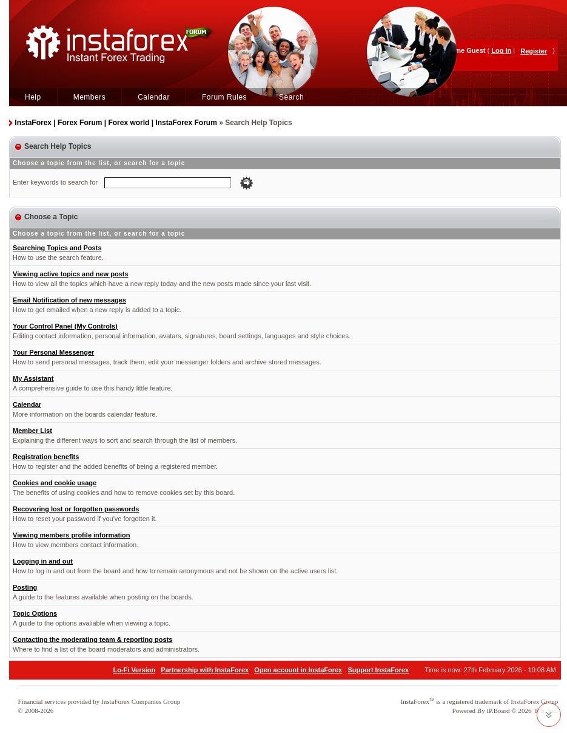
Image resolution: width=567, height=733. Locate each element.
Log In (501, 50)
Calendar (154, 97)
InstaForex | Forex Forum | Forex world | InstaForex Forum (115, 122)
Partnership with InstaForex (205, 669)
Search (291, 97)
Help (33, 97)
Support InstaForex (378, 669)
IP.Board (497, 710)
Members (89, 97)
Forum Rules (224, 97)
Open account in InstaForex (298, 669)
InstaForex (415, 701)
